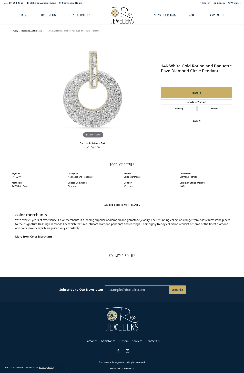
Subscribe (177, 289)
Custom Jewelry (79, 15)
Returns (214, 108)
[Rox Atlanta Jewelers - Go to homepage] (122, 319)
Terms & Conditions (118, 357)
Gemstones (108, 341)
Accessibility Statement (139, 357)
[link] (13, 3)
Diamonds (91, 341)
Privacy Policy (100, 357)
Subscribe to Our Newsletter (81, 289)
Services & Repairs (165, 15)
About (193, 15)
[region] (93, 88)
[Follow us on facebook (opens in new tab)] (118, 351)
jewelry (15, 31)
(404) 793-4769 (92, 146)
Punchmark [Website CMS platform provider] (128, 368)
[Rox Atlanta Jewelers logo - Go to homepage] (122, 15)
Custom (124, 341)
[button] (204, 3)
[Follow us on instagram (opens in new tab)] (127, 351)
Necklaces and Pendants (32, 31)
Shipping (179, 108)
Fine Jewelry (48, 15)
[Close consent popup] (66, 368)
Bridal (24, 15)
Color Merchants (132, 176)
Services (137, 341)
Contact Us (217, 15)
